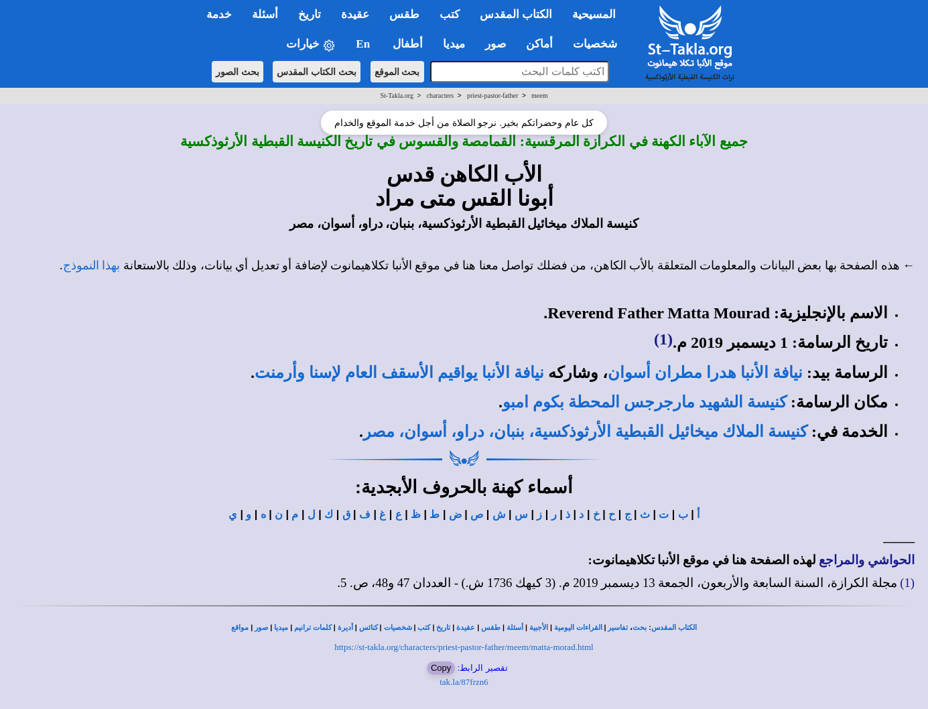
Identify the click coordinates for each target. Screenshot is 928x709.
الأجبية (538, 627)
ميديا (281, 627)
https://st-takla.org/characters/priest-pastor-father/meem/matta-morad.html (463, 647)
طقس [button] (404, 14)
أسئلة (515, 627)
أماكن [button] (539, 44)
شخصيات (398, 627)
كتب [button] (450, 14)
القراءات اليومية (578, 627)
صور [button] (495, 44)
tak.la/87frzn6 (464, 682)
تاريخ (443, 627)
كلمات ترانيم (313, 627)
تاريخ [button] (309, 14)
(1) (663, 339)
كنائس (368, 627)
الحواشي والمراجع (867, 560)
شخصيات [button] (599, 44)
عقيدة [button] (355, 14)
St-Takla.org (397, 95)
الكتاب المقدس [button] (516, 14)
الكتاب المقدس (674, 627)
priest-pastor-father (492, 95)
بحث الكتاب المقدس (316, 71)
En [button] (364, 44)
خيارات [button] (311, 45)
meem (539, 95)
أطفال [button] (408, 44)
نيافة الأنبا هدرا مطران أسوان (705, 372)
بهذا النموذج (92, 265)
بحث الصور (237, 71)
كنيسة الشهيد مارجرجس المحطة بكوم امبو (645, 402)
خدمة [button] (219, 14)
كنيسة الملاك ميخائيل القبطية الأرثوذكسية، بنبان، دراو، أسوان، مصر (585, 431)
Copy (441, 668)
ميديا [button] (454, 44)
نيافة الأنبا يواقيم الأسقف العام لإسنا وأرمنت (399, 372)
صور (261, 627)
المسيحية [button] (594, 14)
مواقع (240, 627)
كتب (423, 627)
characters (440, 95)
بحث (640, 627)
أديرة (345, 627)
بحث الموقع (397, 71)
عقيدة (465, 627)
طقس (491, 627)
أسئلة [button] (265, 14)
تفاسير (618, 627)
